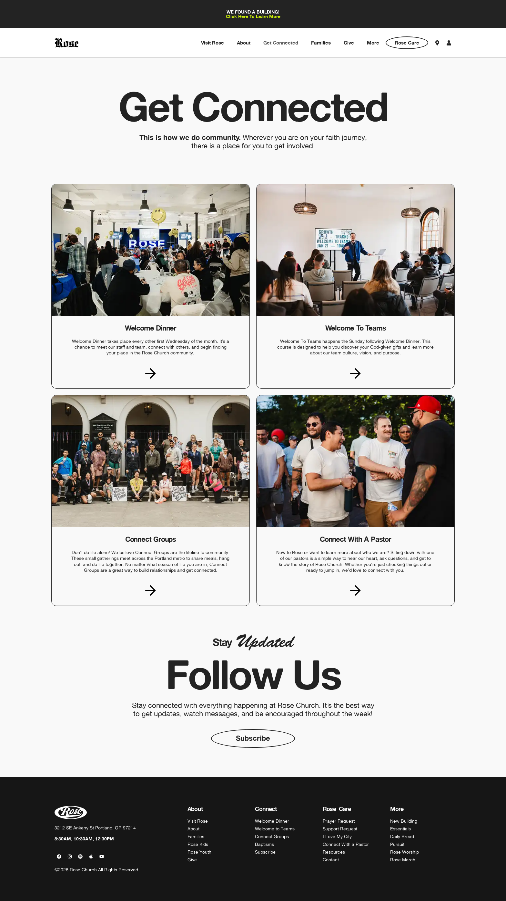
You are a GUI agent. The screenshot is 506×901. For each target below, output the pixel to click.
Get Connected (280, 43)
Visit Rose (212, 43)
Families (321, 43)
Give (349, 43)
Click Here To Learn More (253, 16)
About (243, 43)
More (373, 43)
